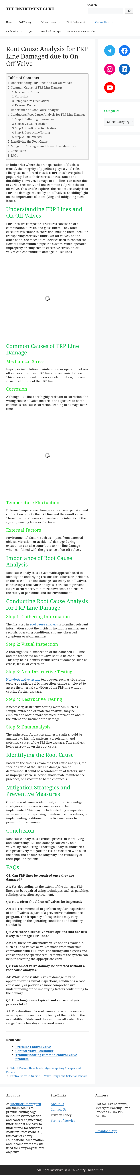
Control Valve (106, 22)
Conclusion (18, 151)
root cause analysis (44, 624)
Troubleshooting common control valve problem (46, 1057)
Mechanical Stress (27, 92)
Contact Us (58, 1109)
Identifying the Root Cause (29, 142)
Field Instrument (79, 22)
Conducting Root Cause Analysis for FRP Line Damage (48, 115)
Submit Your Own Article (81, 31)
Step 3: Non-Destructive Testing (35, 128)
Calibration (15, 31)
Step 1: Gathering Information (35, 119)
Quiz (31, 31)
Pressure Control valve (33, 1047)
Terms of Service (63, 1120)
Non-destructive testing (23, 679)
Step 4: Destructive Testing (32, 132)
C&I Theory (28, 22)
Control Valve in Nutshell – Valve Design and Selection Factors (48, 1076)
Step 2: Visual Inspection (31, 123)
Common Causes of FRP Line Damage (36, 87)
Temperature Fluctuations (32, 101)
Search (92, 5)
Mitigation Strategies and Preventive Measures (43, 146)
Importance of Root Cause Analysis (35, 110)
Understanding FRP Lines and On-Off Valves (41, 83)
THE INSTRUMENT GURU (30, 8)
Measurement (52, 22)
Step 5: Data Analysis (29, 137)
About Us (57, 1104)
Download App (106, 1131)
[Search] (129, 11)
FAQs (14, 156)
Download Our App (50, 31)
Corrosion (21, 96)
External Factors (26, 105)
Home (9, 22)
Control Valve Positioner (34, 1051)
